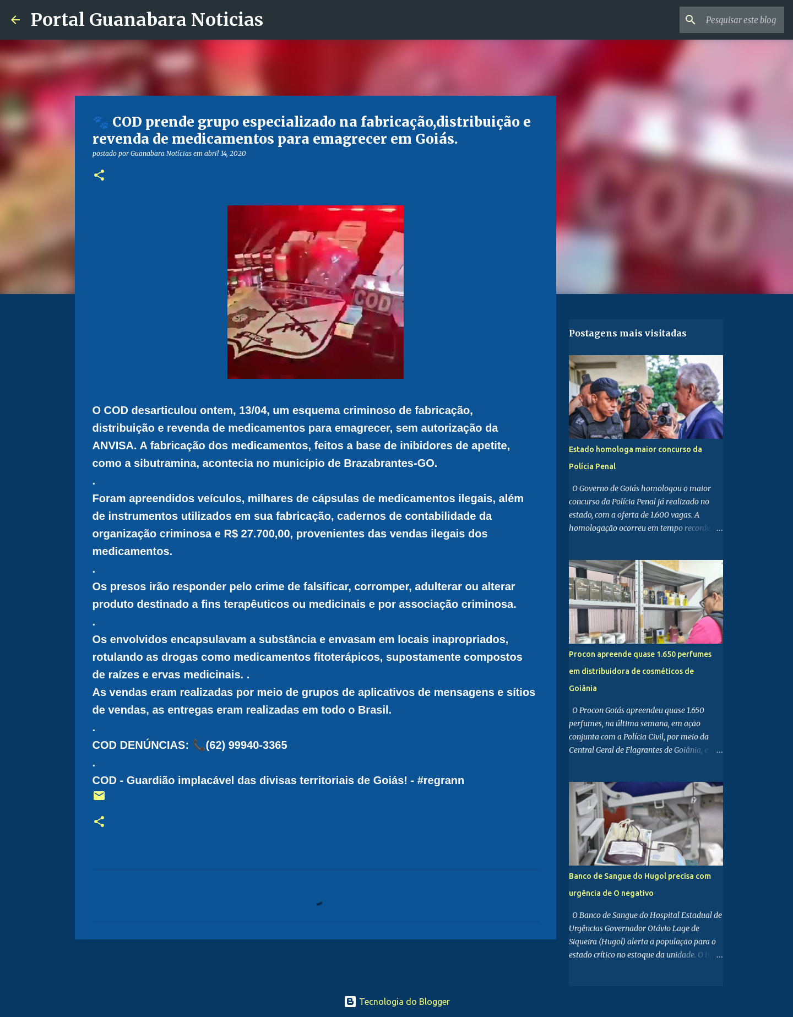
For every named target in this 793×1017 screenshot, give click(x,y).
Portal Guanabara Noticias (147, 20)
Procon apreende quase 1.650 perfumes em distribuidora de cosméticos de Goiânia (640, 671)
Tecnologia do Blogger (397, 1002)
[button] (99, 175)
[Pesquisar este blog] (726, 20)
